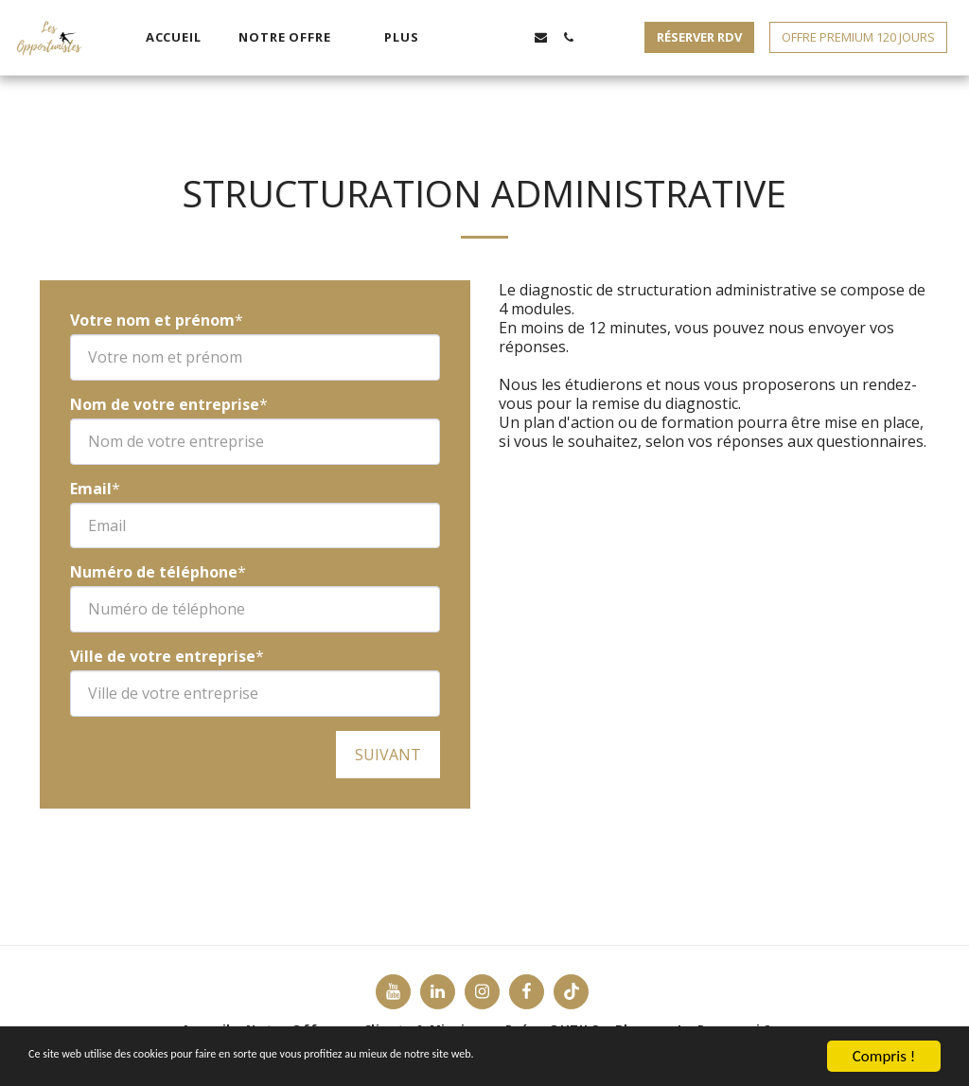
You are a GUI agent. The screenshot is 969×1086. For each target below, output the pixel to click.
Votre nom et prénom (152, 320)
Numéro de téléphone (154, 571)
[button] (292, 38)
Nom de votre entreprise (164, 404)
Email (91, 488)
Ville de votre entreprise (162, 656)
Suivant (388, 754)
